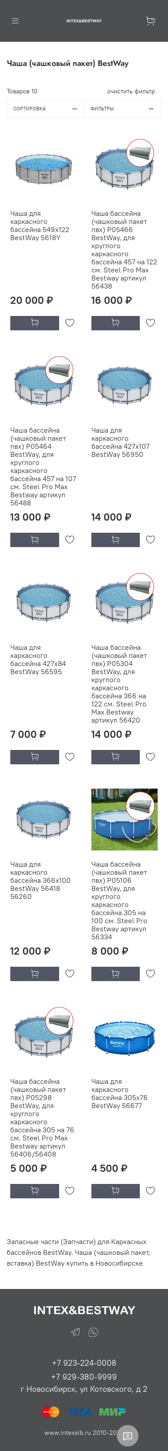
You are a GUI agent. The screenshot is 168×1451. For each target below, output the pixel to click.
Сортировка (48, 108)
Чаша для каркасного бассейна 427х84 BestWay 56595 (38, 659)
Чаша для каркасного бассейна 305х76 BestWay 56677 (119, 1093)
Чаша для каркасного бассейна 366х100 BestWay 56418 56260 (40, 880)
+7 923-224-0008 (84, 1363)
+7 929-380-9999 (84, 1377)
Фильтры (125, 108)
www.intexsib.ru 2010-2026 (84, 1433)
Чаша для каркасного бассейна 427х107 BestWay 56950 (120, 442)
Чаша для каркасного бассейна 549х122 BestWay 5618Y (39, 225)
